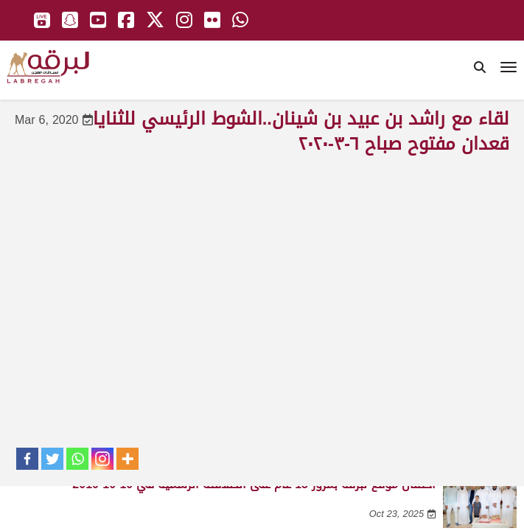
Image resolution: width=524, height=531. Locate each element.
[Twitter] (52, 459)
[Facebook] (27, 459)
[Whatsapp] (77, 459)
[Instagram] (102, 459)
